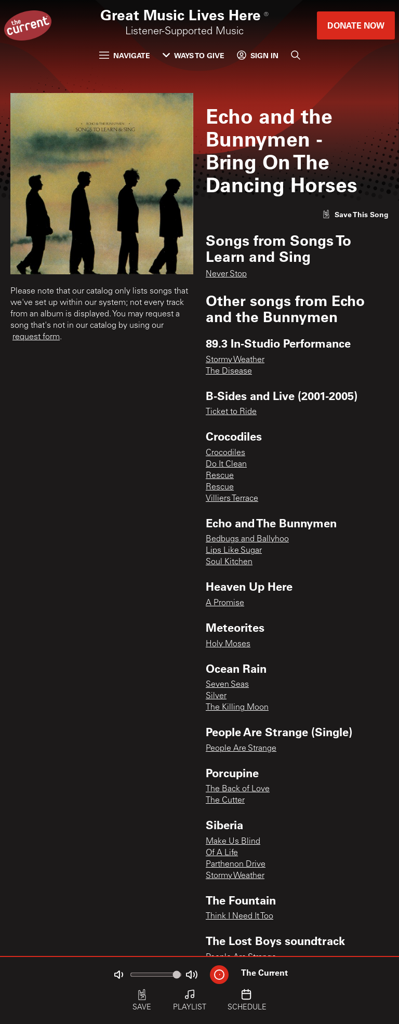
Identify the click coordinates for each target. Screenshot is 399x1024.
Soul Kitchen (229, 562)
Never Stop (226, 274)
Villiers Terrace (232, 499)
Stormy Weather (235, 360)
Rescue (220, 476)
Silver (216, 696)
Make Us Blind (233, 841)
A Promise (225, 603)
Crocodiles (225, 453)
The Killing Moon (237, 707)
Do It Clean (226, 464)
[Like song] (355, 214)
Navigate (124, 55)
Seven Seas (227, 685)
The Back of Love (238, 789)
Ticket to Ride (231, 412)
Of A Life (222, 853)
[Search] (295, 55)
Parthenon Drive (235, 864)
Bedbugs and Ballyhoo (247, 539)
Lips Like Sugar (234, 551)
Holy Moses (228, 644)
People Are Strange (241, 748)
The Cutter (225, 800)
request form (36, 337)
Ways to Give (193, 55)
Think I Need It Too (239, 916)
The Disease (229, 371)
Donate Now (355, 25)
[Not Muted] (118, 974)
